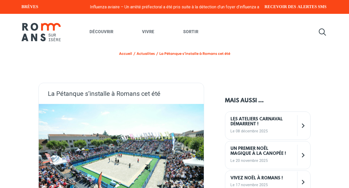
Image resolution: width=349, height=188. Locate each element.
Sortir (190, 31)
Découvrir (101, 31)
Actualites (146, 53)
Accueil (125, 53)
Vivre (148, 31)
